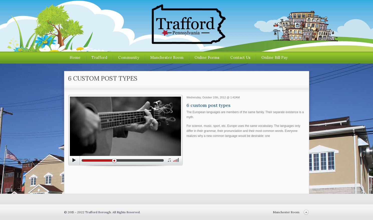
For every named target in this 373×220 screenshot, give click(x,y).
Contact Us (240, 57)
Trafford (99, 57)
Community (128, 57)
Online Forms (207, 57)
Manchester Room (166, 57)
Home (75, 57)
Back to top (306, 212)
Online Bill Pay (274, 57)
